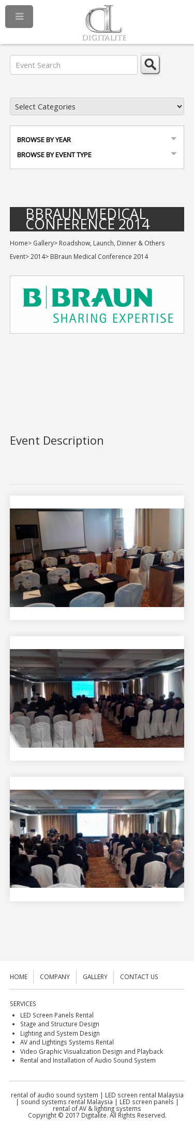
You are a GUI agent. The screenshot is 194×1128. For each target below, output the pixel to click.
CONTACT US (139, 976)
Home (19, 243)
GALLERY (95, 976)
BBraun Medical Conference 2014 (87, 219)
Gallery (43, 243)
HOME (18, 976)
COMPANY (55, 976)
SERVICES (23, 1003)
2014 (38, 256)
